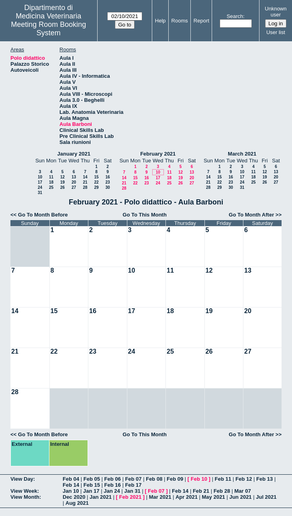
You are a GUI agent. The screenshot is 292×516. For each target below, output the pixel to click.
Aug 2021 (77, 503)
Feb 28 (222, 491)
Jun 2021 (240, 497)
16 (107, 177)
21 (85, 182)
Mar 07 (242, 491)
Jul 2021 (266, 497)
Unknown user (275, 12)
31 (40, 192)
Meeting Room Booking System (48, 28)
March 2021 (242, 154)
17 (40, 182)
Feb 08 (154, 479)
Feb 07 (133, 479)
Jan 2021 (101, 497)
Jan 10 (71, 491)
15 (96, 177)
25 (51, 187)
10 (40, 177)
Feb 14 (71, 485)
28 (85, 187)
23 (107, 182)
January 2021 (73, 154)
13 (73, 177)
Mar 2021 (160, 497)
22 (96, 182)
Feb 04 (71, 479)
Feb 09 (175, 479)
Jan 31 (132, 491)
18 (51, 182)
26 (62, 187)
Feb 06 (112, 479)
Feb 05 (92, 479)
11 (51, 177)
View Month (24, 497)
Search (235, 16)
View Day (21, 479)
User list (275, 32)
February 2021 (158, 154)
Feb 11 (222, 479)
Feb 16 (112, 485)
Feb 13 (264, 479)
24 (40, 187)
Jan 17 (91, 491)
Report (201, 21)
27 (73, 187)
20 (73, 182)
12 (62, 177)
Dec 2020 (74, 497)
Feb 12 (243, 479)
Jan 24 (112, 491)
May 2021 (213, 497)
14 (85, 177)
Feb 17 (133, 485)
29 (96, 187)
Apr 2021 (187, 497)
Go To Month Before (43, 215)
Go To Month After (251, 215)
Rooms (180, 21)
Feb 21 (201, 491)
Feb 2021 (130, 497)
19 (62, 182)
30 (107, 187)
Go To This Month (145, 215)
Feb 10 (199, 479)
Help (160, 21)
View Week (23, 491)
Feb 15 (92, 485)
